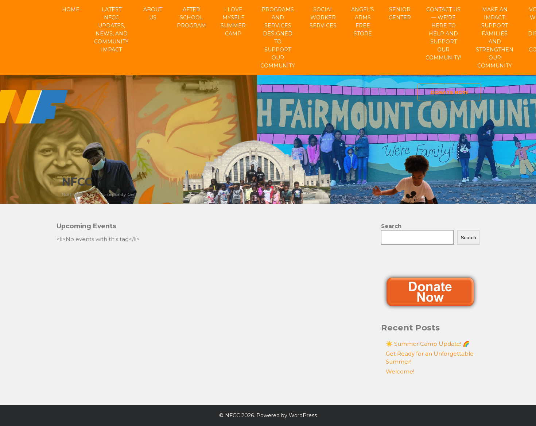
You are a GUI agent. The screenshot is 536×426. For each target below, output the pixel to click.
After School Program (191, 17)
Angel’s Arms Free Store (362, 21)
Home (70, 9)
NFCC (77, 182)
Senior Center (400, 13)
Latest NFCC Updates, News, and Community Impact (111, 29)
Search (391, 225)
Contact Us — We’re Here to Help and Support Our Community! (443, 33)
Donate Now (449, 92)
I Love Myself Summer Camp (233, 21)
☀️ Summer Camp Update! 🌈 (428, 343)
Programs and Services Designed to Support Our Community (277, 37)
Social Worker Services (323, 17)
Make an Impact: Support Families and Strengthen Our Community (494, 37)
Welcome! (400, 371)
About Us (152, 13)
